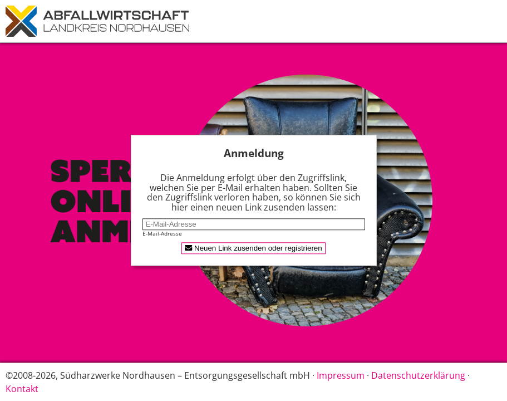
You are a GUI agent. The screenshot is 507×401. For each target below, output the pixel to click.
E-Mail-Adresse (162, 234)
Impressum (341, 375)
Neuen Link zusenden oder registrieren (253, 248)
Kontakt (22, 389)
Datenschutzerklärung (418, 375)
